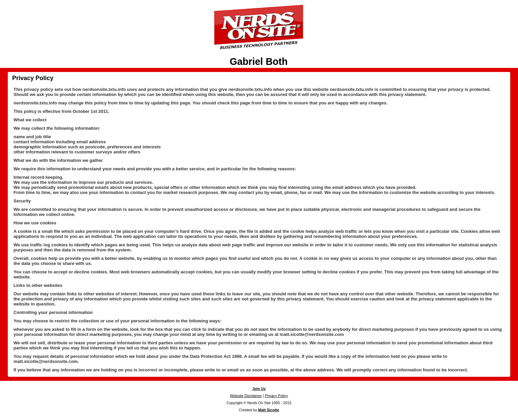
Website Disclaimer (246, 396)
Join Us (259, 389)
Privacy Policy (32, 78)
